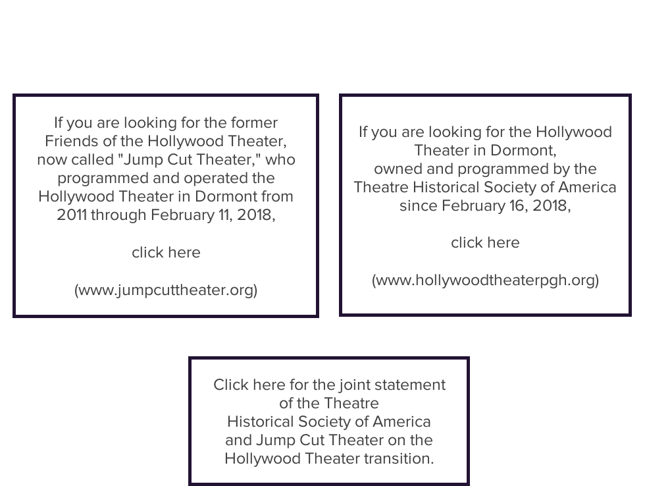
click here (166, 251)
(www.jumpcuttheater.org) (165, 289)
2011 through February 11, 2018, (166, 214)
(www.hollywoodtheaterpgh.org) (485, 279)
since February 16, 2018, (485, 205)
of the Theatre (329, 402)
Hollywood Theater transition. (329, 457)
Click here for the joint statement (329, 384)
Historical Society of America (329, 421)
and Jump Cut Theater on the (329, 439)
